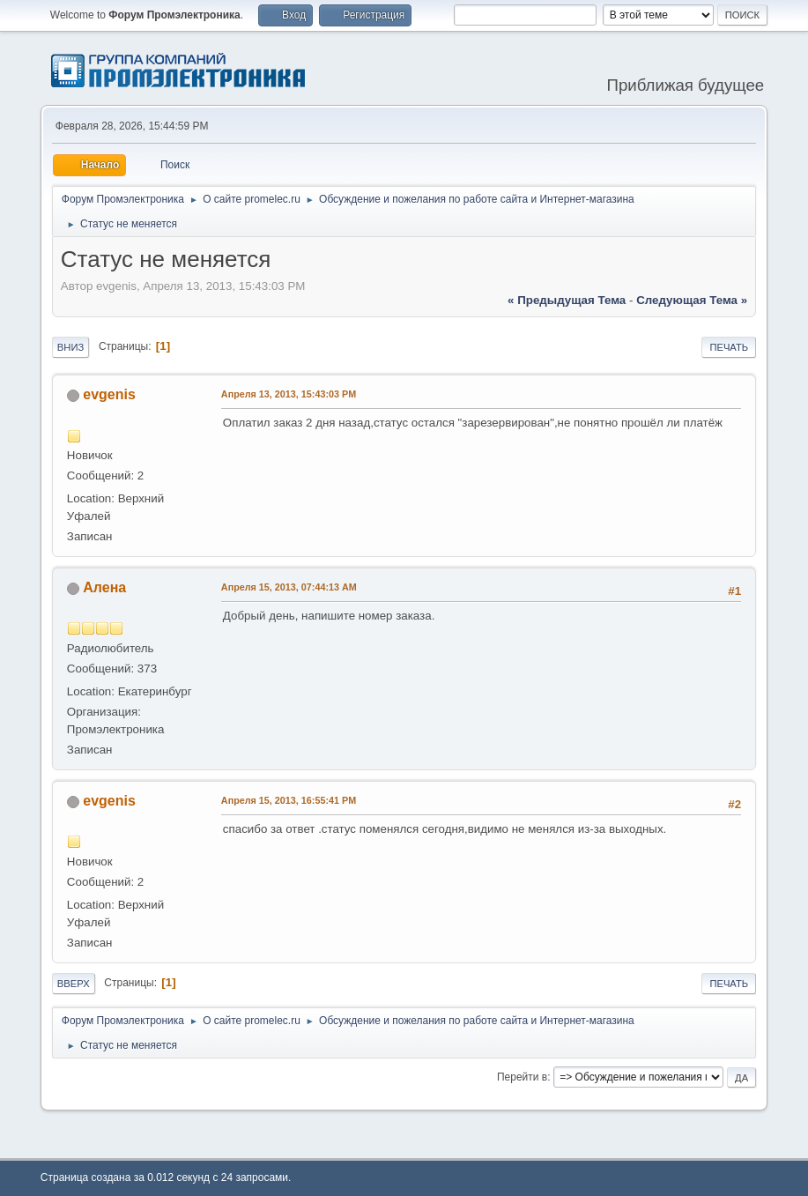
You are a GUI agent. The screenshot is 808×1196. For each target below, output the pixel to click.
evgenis (109, 394)
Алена (104, 587)
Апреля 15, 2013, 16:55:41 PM (288, 800)
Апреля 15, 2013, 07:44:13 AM (289, 587)
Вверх (73, 983)
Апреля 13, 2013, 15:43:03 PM (288, 394)
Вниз (70, 347)
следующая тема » (691, 300)
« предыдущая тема (567, 300)
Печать (728, 347)
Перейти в (522, 1077)
